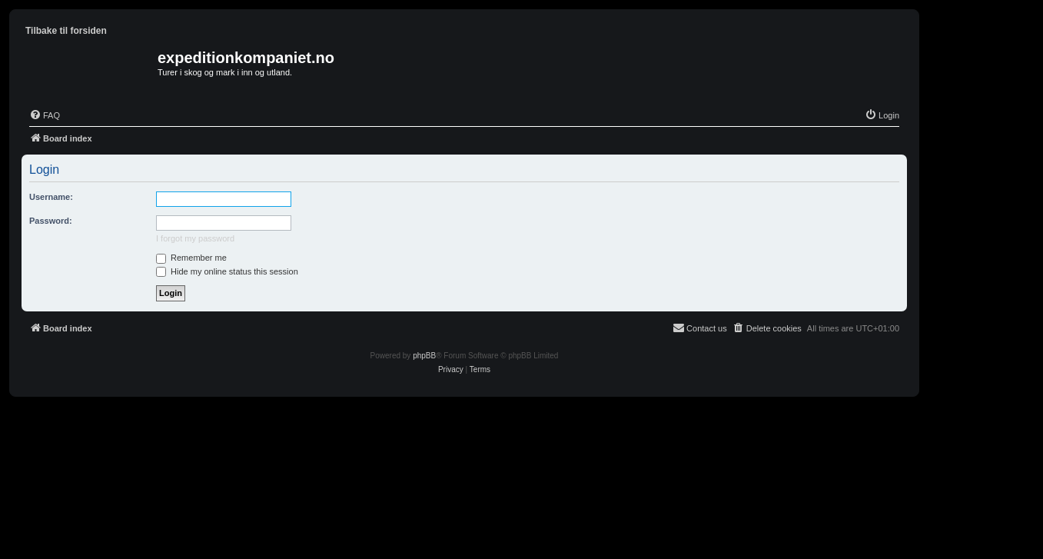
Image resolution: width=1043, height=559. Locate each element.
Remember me (191, 257)
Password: (50, 220)
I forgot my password (195, 238)
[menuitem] (44, 115)
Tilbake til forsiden (66, 30)
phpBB (424, 355)
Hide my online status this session (227, 271)
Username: (51, 196)
